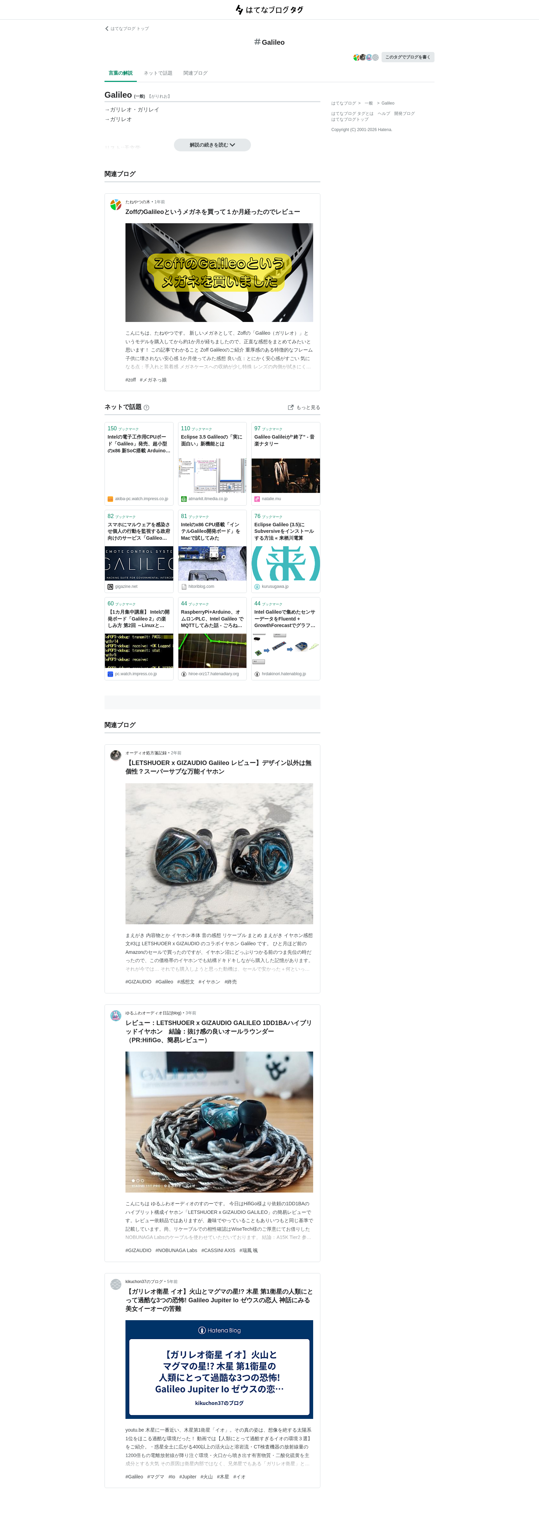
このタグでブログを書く (408, 57)
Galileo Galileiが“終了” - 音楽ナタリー (284, 440)
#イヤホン (210, 981)
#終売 (230, 981)
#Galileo (164, 981)
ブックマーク (123, 428)
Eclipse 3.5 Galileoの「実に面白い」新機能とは (212, 440)
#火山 (207, 1476)
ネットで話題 (158, 73)
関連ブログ (196, 73)
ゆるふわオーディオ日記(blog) (153, 1013)
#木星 (223, 1476)
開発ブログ (404, 113)
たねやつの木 (137, 202)
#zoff (130, 380)
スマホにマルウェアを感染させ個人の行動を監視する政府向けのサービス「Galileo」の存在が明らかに (139, 532)
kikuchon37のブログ (144, 1281)
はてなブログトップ (349, 119)
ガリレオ (121, 119)
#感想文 (186, 981)
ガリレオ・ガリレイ (135, 109)
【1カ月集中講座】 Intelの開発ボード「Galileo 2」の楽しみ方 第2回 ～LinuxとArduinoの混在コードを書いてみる (138, 619)
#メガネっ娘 (153, 380)
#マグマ (155, 1476)
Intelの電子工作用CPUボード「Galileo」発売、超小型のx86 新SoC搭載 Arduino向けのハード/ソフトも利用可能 (139, 444)
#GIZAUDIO (138, 981)
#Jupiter (188, 1476)
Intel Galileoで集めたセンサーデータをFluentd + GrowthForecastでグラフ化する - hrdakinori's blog (284, 619)
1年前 (159, 202)
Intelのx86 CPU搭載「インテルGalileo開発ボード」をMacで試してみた (211, 531)
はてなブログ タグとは (352, 113)
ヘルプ (384, 113)
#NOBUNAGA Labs (176, 1250)
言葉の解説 (121, 73)
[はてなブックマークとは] (146, 406)
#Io (171, 1476)
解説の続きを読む (212, 145)
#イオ (239, 1476)
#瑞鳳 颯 (249, 1250)
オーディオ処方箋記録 (146, 753)
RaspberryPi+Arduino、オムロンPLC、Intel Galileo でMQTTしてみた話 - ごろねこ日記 (212, 619)
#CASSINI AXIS (218, 1250)
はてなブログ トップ (126, 28)
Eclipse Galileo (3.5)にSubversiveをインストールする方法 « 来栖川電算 (284, 531)
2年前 (176, 753)
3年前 (191, 1013)
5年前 (172, 1281)
